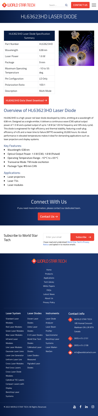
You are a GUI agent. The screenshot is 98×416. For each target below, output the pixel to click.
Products (49, 273)
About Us (49, 298)
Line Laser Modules (14, 347)
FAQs (49, 290)
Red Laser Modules (14, 326)
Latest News (49, 294)
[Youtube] (74, 406)
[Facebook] (80, 406)
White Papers (49, 286)
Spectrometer (52, 334)
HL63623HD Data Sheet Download (25, 100)
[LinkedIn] (86, 406)
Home (49, 269)
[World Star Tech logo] (48, 263)
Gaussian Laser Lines (15, 351)
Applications (49, 277)
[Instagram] (92, 406)
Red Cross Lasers (13, 367)
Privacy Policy (49, 302)
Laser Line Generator (15, 355)
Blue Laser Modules (14, 334)
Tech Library (49, 281)
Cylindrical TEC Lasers (15, 379)
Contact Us (80, 5)
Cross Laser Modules (15, 363)
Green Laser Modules (15, 330)
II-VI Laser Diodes (35, 334)
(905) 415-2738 (81, 345)
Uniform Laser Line (14, 359)
